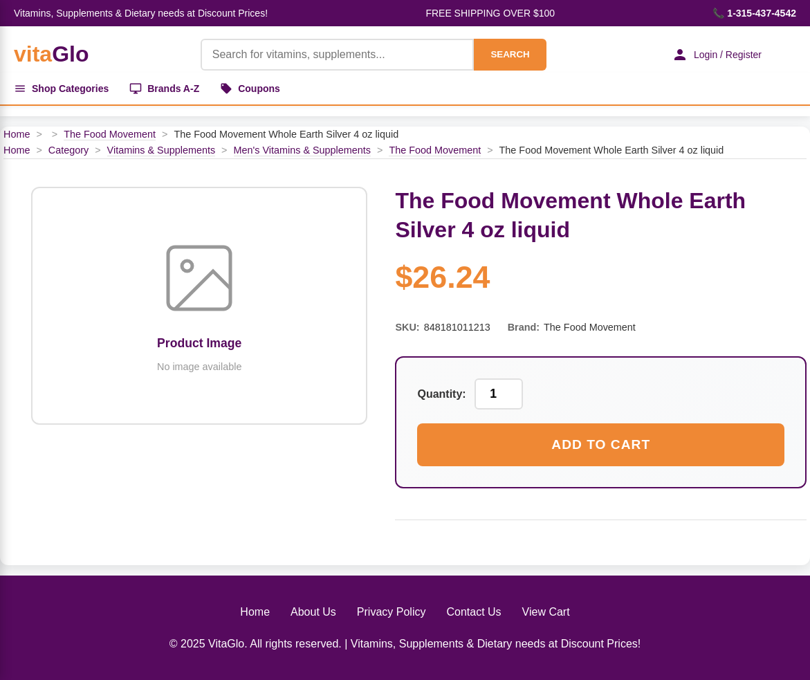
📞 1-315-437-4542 (754, 13)
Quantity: (441, 394)
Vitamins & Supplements (161, 150)
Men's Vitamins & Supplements (302, 150)
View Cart (546, 612)
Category (68, 150)
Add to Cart (600, 444)
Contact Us (473, 612)
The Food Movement (110, 134)
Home (16, 134)
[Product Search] (338, 55)
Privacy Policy (391, 612)
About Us (313, 612)
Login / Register (717, 54)
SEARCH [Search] (509, 54)
